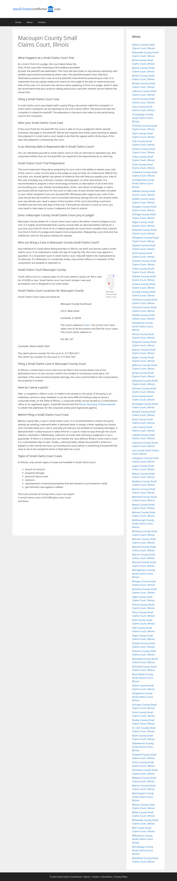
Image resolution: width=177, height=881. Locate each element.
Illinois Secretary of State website (97, 404)
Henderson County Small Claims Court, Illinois (142, 326)
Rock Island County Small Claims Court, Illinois (142, 678)
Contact (41, 22)
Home (18, 22)
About (30, 22)
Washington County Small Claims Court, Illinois (143, 797)
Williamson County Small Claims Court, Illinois (142, 839)
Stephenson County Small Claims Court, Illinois (143, 747)
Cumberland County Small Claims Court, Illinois (143, 183)
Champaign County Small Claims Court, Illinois (142, 118)
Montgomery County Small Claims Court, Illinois (143, 573)
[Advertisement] (103, 47)
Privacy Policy (120, 876)
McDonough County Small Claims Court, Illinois (143, 523)
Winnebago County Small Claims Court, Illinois (142, 850)
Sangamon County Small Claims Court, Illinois (142, 697)
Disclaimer (107, 876)
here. (87, 325)
